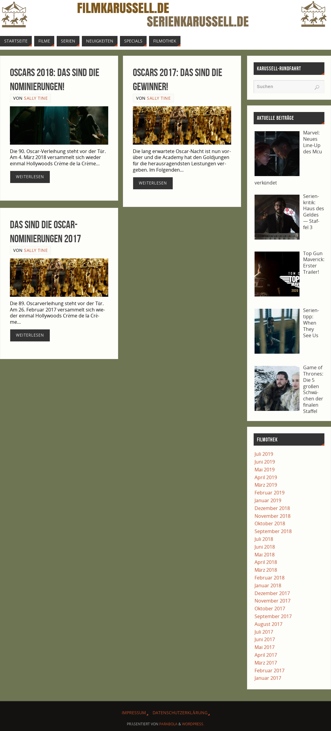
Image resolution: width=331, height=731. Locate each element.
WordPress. (193, 724)
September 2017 (273, 616)
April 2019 (266, 477)
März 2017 (266, 662)
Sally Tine (36, 98)
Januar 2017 (268, 678)
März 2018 (266, 570)
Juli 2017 (264, 632)
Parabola (168, 724)
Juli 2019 (264, 454)
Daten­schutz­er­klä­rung (180, 712)
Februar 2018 (270, 577)
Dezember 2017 (272, 593)
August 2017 (268, 624)
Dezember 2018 (272, 508)
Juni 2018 (265, 547)
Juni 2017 (265, 639)
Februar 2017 (270, 670)
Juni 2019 (265, 461)
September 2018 (273, 531)
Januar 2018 (268, 585)
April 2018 (266, 562)
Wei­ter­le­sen (30, 176)
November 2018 (273, 516)
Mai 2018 (265, 554)
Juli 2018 (264, 539)
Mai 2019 (265, 469)
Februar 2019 (270, 492)
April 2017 (266, 655)
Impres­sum (134, 712)
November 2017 (273, 600)
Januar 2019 (268, 500)
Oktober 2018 (270, 523)
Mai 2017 (265, 647)
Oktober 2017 (270, 608)
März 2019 (266, 485)
